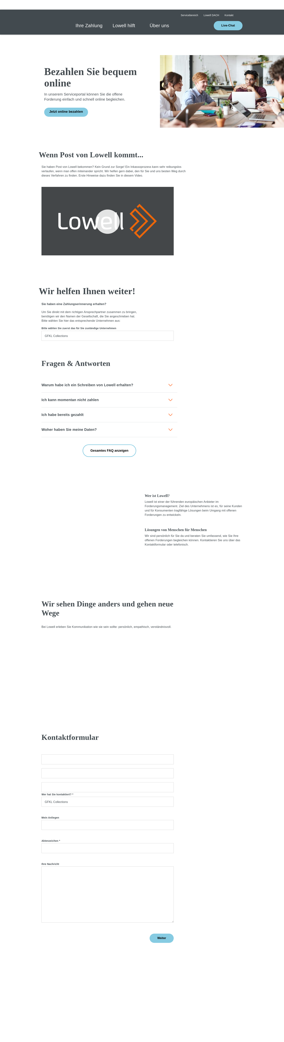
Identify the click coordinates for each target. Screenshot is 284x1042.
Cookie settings (184, 1021)
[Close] (103, 1021)
